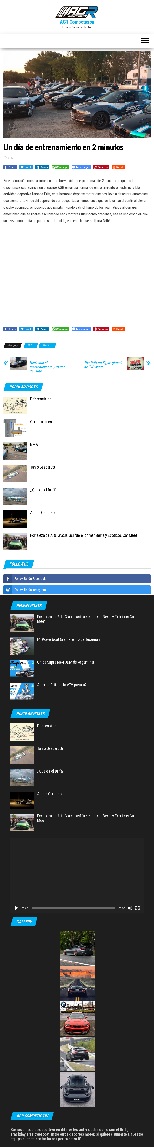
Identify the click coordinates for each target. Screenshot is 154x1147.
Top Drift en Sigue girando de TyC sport (103, 365)
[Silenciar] (130, 908)
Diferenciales (40, 398)
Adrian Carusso (42, 512)
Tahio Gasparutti (43, 467)
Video (31, 345)
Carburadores (41, 421)
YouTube (47, 345)
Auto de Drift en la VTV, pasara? (61, 684)
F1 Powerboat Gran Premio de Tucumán (68, 639)
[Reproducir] (16, 908)
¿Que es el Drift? (43, 489)
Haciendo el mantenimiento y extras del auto (47, 367)
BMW (34, 444)
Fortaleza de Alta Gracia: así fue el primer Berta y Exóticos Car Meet (83, 535)
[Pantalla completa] (137, 908)
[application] (77, 875)
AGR (10, 158)
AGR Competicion (77, 22)
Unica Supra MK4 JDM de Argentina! (65, 662)
